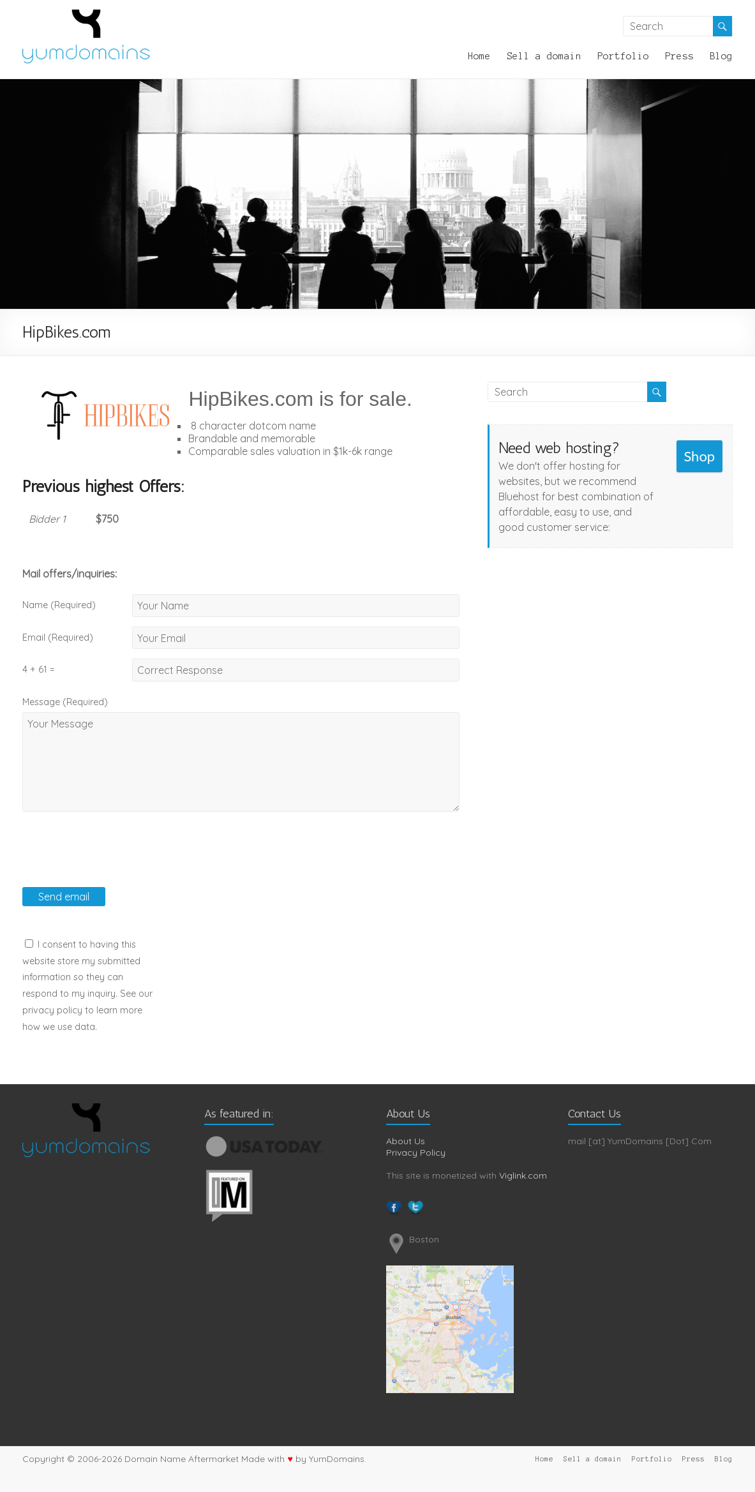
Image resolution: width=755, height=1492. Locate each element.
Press (679, 56)
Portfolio (623, 56)
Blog (721, 56)
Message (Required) (65, 702)
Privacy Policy (415, 1152)
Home (479, 56)
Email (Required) (57, 637)
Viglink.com (523, 1175)
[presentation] (119, 862)
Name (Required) (59, 605)
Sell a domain (544, 56)
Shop (699, 456)
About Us (405, 1141)
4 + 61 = (38, 669)
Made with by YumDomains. (303, 1459)
